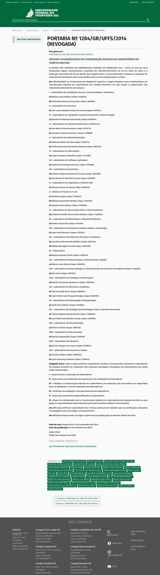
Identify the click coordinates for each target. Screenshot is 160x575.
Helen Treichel (134, 470)
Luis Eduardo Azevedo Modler (120, 476)
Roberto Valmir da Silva (107, 486)
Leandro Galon (78, 476)
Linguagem (133, 2)
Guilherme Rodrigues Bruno (115, 470)
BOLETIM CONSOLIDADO (28, 39)
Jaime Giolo (62, 473)
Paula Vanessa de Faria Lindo (83, 483)
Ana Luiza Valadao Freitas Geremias (119, 461)
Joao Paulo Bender (77, 473)
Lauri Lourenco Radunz (122, 473)
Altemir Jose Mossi (95, 461)
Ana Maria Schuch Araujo (84, 464)
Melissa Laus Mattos (81, 480)
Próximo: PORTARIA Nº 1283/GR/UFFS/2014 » (77, 503)
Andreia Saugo (76, 467)
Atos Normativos (32, 30)
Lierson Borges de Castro (96, 476)
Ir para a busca (40, 2)
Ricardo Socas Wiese (87, 486)
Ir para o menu (27, 2)
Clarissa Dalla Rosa (92, 467)
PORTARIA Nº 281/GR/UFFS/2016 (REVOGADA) (71, 54)
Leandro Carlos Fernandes (58, 476)
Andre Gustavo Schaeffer (58, 467)
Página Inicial (17, 30)
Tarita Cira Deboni (126, 486)
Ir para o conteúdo (13, 2)
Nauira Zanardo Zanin (122, 480)
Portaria (45, 30)
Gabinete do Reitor (60, 30)
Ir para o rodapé (53, 2)
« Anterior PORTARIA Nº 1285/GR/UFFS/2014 (76, 498)
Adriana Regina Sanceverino (74, 461)
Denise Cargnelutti (132, 467)
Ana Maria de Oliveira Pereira (60, 464)
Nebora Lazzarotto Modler (58, 483)
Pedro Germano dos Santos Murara (62, 486)
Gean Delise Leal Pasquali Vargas (88, 470)
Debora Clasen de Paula (112, 467)
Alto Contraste (148, 2)
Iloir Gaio (52, 473)
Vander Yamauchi (55, 489)
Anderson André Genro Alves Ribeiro (111, 464)
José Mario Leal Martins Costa (99, 473)
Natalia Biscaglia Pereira (101, 480)
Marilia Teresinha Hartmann (59, 480)
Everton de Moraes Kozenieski (60, 470)
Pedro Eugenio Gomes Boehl (108, 483)
